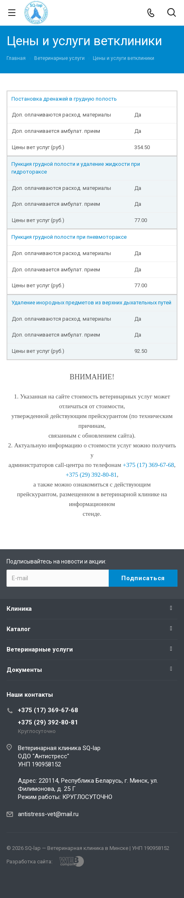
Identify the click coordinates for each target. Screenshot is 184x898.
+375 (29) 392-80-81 (48, 722)
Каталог (19, 629)
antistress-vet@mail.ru (48, 814)
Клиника (19, 608)
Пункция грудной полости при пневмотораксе (69, 237)
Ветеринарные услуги (40, 649)
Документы (24, 670)
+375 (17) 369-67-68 (48, 710)
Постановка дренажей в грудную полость (64, 99)
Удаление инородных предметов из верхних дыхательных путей (91, 302)
